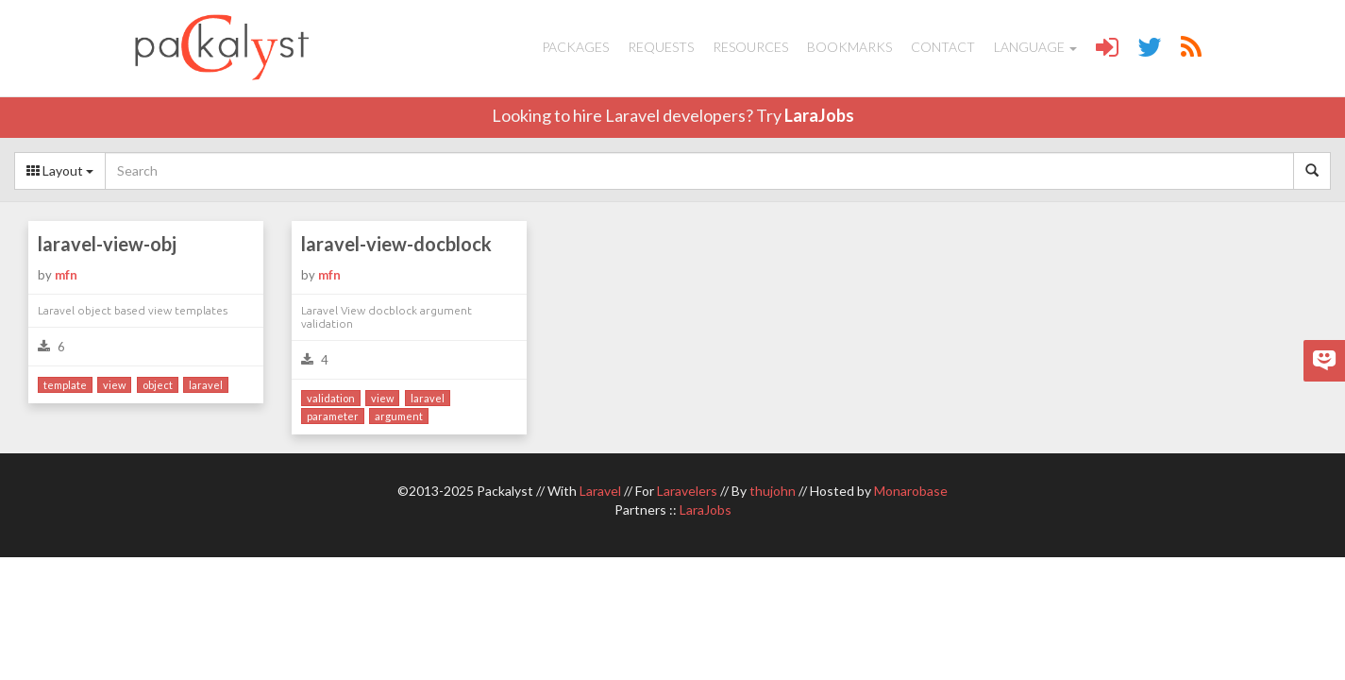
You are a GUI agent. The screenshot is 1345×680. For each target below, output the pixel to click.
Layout (59, 170)
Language (1035, 47)
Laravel (600, 491)
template (65, 385)
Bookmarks (849, 47)
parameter (333, 416)
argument (399, 416)
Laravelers (687, 491)
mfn (66, 274)
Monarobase (911, 491)
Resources (750, 47)
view (114, 385)
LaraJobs (819, 115)
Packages (575, 47)
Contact (943, 47)
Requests (661, 47)
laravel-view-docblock (396, 243)
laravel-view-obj (107, 243)
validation (331, 398)
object (158, 385)
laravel (206, 385)
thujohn (772, 491)
